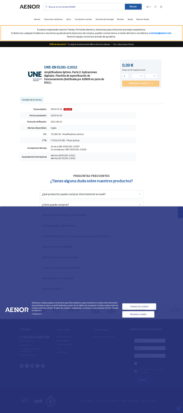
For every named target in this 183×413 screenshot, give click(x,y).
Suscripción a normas (83, 19)
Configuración (38, 314)
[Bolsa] (161, 6)
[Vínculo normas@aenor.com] (160, 33)
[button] (149, 6)
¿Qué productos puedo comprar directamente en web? (74, 194)
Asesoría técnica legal (105, 19)
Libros (68, 19)
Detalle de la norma (32, 99)
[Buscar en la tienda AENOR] (92, 6)
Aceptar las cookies (139, 306)
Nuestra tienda (142, 19)
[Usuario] (155, 6)
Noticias (120, 19)
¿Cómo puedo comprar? (55, 204)
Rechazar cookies (138, 314)
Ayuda (130, 19)
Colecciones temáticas (53, 19)
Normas (37, 19)
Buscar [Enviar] (133, 7)
